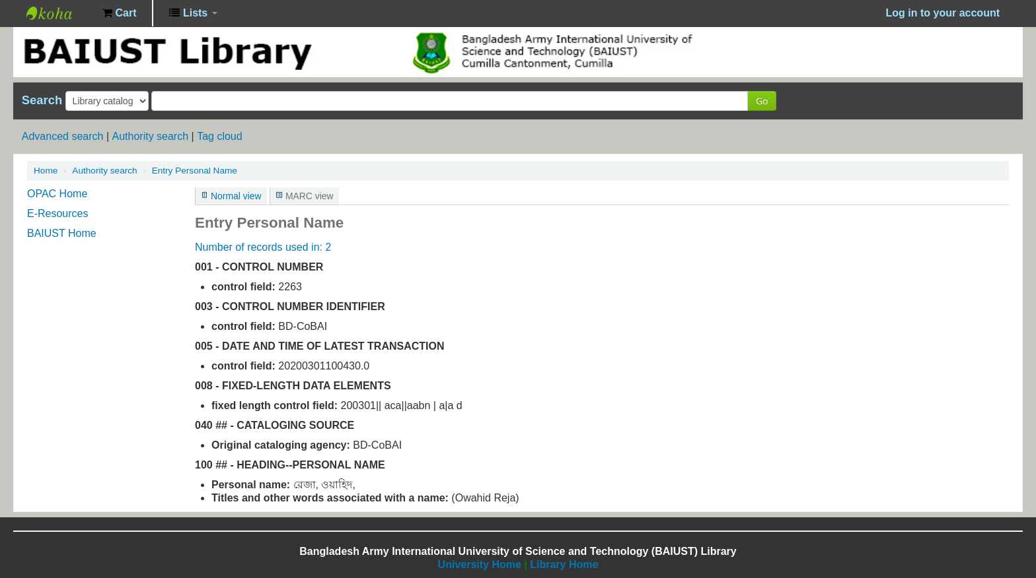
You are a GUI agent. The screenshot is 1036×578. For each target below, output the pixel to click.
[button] (119, 13)
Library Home (564, 564)
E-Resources (57, 213)
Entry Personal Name (194, 171)
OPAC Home (57, 193)
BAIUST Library (59, 13)
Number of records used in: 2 (263, 247)
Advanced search (63, 136)
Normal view (236, 196)
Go (762, 100)
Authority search (150, 136)
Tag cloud (219, 136)
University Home (479, 564)
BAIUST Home (61, 233)
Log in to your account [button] (943, 12)
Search (42, 100)
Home (45, 171)
